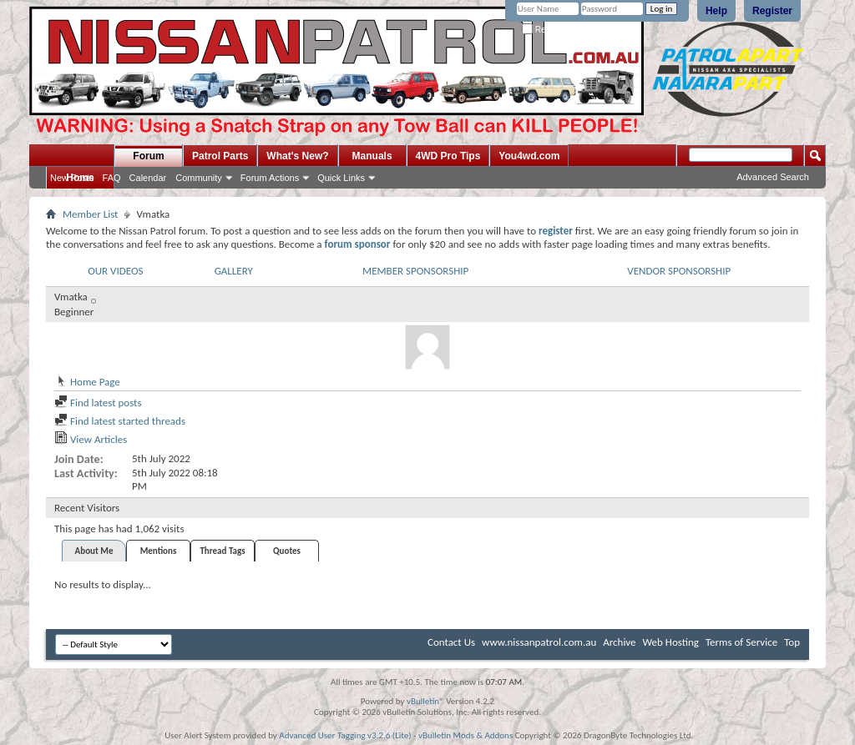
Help (716, 11)
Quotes (287, 551)
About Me (94, 551)
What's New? (297, 156)
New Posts (72, 178)
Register (772, 11)
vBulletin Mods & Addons (465, 735)
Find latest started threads (119, 421)
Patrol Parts (220, 156)
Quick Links (341, 178)
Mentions (158, 551)
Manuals (372, 156)
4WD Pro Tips (448, 156)
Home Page (87, 381)
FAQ (112, 178)
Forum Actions (269, 178)
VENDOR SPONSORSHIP (679, 270)
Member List (90, 214)
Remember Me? (558, 29)
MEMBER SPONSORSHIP (415, 270)
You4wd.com (528, 156)
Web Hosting (671, 642)
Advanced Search (772, 177)
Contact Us (451, 642)
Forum (148, 156)
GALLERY (234, 270)
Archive (619, 642)
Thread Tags (222, 551)
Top (792, 642)
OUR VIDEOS (115, 270)
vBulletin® (425, 701)
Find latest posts (98, 402)
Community (198, 178)
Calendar (148, 178)
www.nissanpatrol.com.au (539, 642)
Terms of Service (741, 642)
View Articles (90, 439)
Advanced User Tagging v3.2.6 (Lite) (345, 735)
